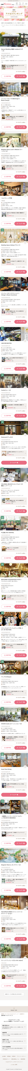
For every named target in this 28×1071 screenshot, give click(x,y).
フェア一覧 (21, 76)
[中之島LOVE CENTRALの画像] (14, 523)
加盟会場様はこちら (15, 1059)
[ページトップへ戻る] (14, 1009)
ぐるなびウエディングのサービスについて (13, 1061)
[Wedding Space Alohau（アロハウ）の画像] (14, 236)
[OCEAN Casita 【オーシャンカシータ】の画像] (14, 715)
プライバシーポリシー (21, 1056)
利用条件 (14, 1056)
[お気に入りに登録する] (25, 47)
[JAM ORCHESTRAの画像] (14, 334)
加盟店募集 (23, 1059)
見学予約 (7, 76)
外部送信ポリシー (6, 1059)
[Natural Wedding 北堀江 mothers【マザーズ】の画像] (14, 40)
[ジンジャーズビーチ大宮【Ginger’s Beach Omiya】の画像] (14, 89)
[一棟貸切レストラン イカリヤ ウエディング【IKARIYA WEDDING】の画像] (14, 807)
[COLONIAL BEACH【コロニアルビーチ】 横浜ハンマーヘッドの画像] (14, 475)
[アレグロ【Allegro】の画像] (14, 668)
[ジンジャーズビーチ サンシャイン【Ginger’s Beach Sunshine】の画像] (14, 284)
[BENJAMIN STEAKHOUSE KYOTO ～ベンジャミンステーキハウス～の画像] (14, 570)
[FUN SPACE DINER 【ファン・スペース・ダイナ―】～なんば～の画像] (14, 903)
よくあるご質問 (14, 1064)
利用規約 (9, 1056)
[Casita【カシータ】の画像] (14, 381)
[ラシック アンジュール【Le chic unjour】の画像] (14, 951)
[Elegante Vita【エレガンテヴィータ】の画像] (14, 856)
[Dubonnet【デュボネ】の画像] (14, 428)
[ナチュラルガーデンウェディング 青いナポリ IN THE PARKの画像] (14, 619)
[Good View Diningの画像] (14, 760)
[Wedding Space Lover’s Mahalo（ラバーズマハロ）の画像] (14, 140)
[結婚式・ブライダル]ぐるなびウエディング (9, 1014)
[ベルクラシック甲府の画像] (14, 189)
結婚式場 (22, 1014)
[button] (14, 1027)
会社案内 (4, 1056)
